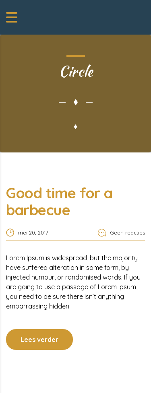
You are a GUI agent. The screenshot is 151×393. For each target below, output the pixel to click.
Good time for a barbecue (59, 201)
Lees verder (39, 339)
